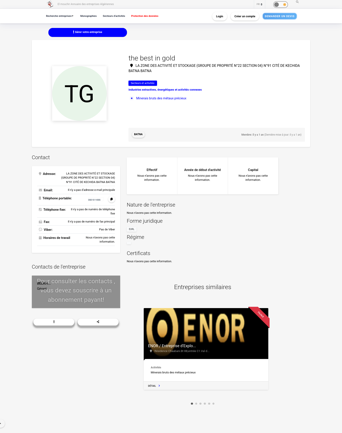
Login (219, 16)
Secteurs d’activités (117, 15)
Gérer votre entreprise (87, 32)
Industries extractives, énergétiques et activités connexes (165, 89)
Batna (138, 134)
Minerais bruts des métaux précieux (162, 98)
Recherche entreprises (59, 15)
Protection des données (149, 15)
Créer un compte (244, 16)
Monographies (90, 15)
